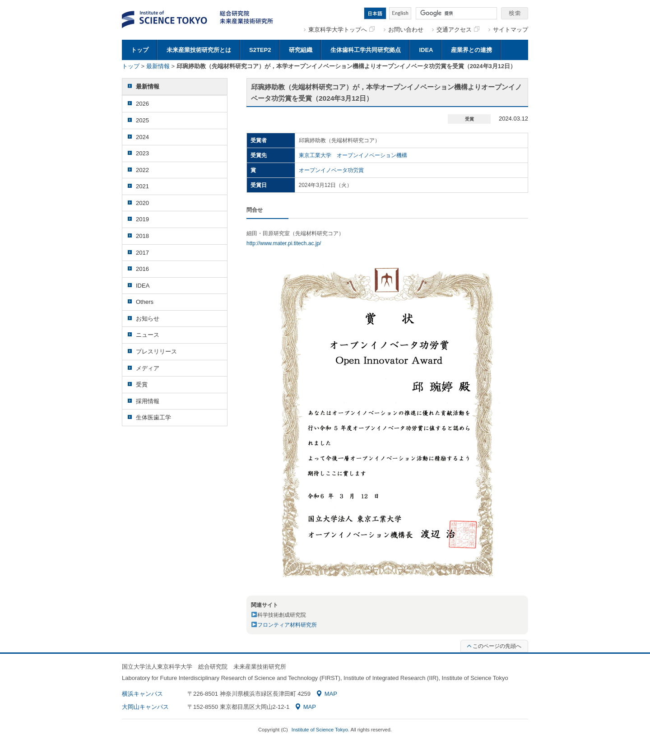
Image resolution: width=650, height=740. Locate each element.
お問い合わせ (405, 29)
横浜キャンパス (142, 693)
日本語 (375, 13)
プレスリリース (156, 351)
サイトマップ (510, 29)
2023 (142, 153)
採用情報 (147, 401)
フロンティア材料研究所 (287, 625)
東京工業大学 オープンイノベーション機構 (353, 155)
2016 (142, 268)
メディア (147, 368)
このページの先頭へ (494, 646)
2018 (142, 236)
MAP (327, 693)
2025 (142, 120)
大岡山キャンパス (145, 706)
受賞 (142, 384)
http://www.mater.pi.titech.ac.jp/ (283, 243)
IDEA (426, 50)
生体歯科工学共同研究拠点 (365, 50)
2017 (142, 252)
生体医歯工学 (153, 417)
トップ (140, 50)
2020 (142, 203)
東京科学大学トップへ (341, 29)
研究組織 (300, 50)
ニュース (147, 334)
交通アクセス (457, 29)
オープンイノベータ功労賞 (331, 170)
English (400, 13)
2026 (142, 103)
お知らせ (147, 318)
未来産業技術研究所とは (199, 50)
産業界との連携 (471, 50)
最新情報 (158, 66)
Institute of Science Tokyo (320, 729)
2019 (142, 219)
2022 (142, 170)
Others (144, 301)
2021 (142, 186)
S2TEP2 (260, 50)
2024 (142, 137)
